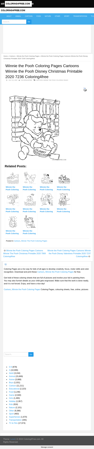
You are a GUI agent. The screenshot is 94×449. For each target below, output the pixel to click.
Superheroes (14, 417)
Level (12, 439)
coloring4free (26, 80)
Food (38, 16)
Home (6, 56)
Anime (12, 379)
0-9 (10, 367)
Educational (14, 389)
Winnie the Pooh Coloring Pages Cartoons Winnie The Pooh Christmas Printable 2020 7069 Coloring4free (24, 253)
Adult (8, 16)
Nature (48, 16)
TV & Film (13, 423)
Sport (66, 16)
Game (11, 395)
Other (57, 16)
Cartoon (29, 16)
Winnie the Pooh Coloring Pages (28, 56)
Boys (11, 382)
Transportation (80, 16)
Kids (11, 404)
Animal (18, 16)
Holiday (12, 401)
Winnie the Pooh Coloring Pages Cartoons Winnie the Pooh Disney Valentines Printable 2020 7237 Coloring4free (69, 253)
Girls (11, 398)
